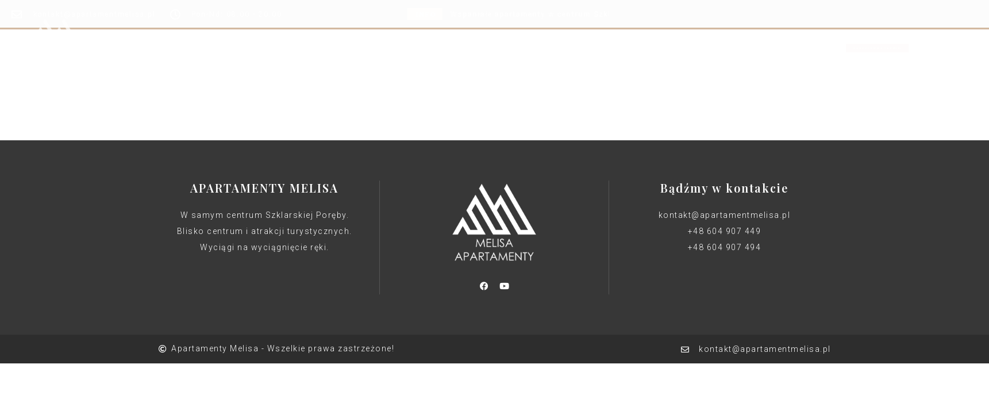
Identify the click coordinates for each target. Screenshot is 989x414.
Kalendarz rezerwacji (526, 31)
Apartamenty (427, 31)
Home (363, 31)
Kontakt (614, 31)
